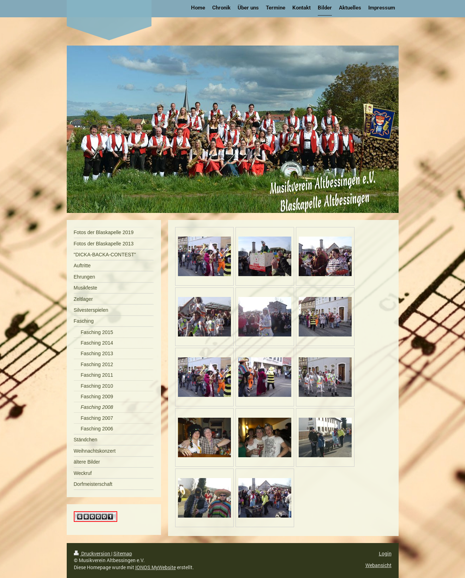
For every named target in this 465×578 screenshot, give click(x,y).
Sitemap (122, 553)
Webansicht (378, 565)
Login (385, 553)
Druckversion (92, 553)
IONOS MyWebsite (155, 567)
